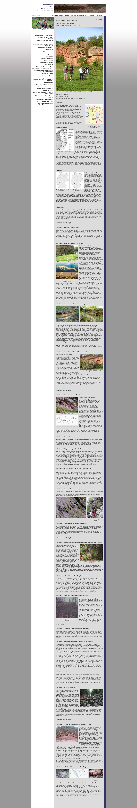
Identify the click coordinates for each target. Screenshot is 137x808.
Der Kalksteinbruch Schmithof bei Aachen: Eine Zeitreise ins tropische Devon (44, 105)
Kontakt (46, 0)
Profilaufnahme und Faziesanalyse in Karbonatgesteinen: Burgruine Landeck (43, 85)
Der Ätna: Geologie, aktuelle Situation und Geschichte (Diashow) (43, 71)
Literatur (92, 15)
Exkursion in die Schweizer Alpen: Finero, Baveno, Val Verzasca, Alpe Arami (42, 67)
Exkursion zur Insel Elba (47, 58)
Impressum (40, 0)
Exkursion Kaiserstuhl (47, 90)
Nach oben (58, 802)
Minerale (66, 15)
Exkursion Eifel (49, 49)
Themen (87, 15)
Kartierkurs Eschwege (47, 73)
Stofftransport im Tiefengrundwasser (44, 35)
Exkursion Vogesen (48, 64)
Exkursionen (80, 15)
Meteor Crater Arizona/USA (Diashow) (43, 54)
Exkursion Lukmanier (47, 75)
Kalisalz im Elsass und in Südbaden (44, 99)
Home (56, 15)
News (96, 15)
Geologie (61, 15)
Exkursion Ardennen (48, 51)
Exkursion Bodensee (48, 82)
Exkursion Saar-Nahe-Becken (45, 47)
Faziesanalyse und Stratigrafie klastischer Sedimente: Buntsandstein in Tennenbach (43, 79)
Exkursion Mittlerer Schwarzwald (45, 101)
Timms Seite (73, 15)
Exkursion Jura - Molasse (46, 62)
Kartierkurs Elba (49, 56)
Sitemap (51, 0)
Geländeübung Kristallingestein (45, 88)
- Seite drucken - (99, 19)
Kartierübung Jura (48, 60)
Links (100, 15)
